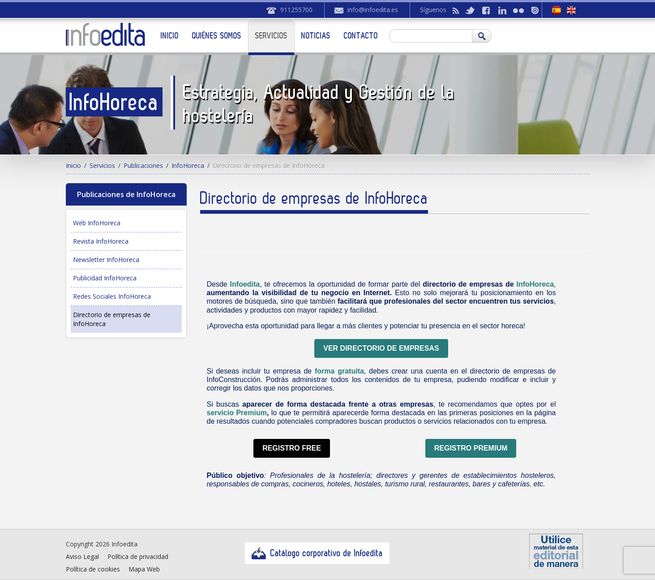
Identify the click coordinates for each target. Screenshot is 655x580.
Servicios (271, 35)
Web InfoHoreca (96, 223)
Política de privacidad (137, 556)
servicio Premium (236, 413)
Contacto (361, 35)
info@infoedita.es (372, 9)
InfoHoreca (187, 165)
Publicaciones (143, 165)
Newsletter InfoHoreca (106, 259)
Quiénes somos (216, 35)
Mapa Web (144, 569)
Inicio (170, 35)
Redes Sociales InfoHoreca (112, 296)
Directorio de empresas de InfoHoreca (111, 319)
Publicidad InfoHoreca (105, 278)
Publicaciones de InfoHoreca (126, 194)
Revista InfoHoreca (100, 241)
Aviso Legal (82, 556)
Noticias (315, 35)
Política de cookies (93, 569)
